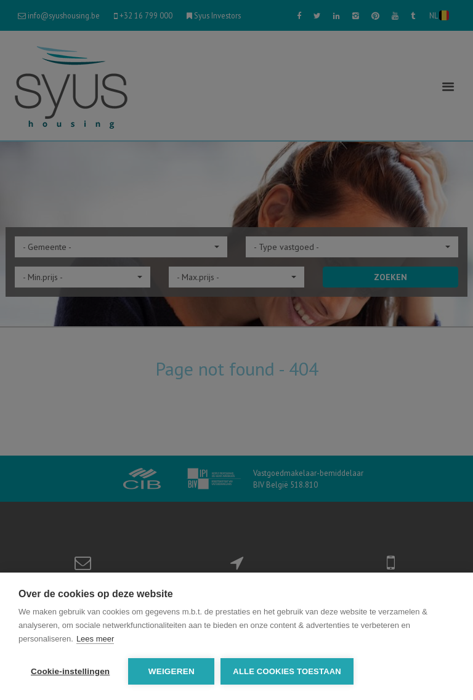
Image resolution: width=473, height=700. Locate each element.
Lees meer (95, 638)
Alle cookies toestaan (287, 671)
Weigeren (171, 671)
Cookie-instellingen (70, 671)
